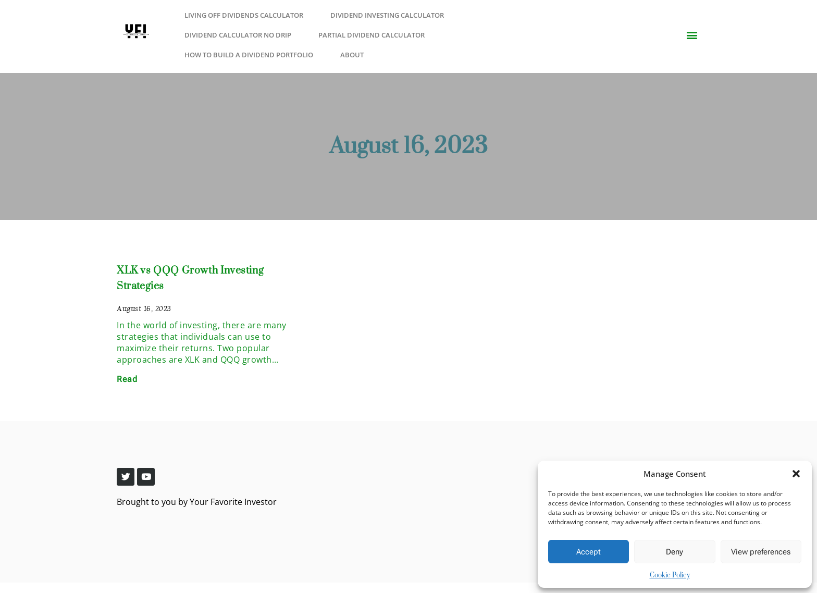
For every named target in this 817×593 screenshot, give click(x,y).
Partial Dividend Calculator (371, 35)
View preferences (760, 552)
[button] (796, 473)
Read (127, 379)
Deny (674, 552)
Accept (588, 552)
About (352, 54)
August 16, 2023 (408, 146)
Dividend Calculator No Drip (237, 35)
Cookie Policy (670, 575)
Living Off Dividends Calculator (243, 15)
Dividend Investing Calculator (387, 15)
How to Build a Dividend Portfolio (248, 54)
